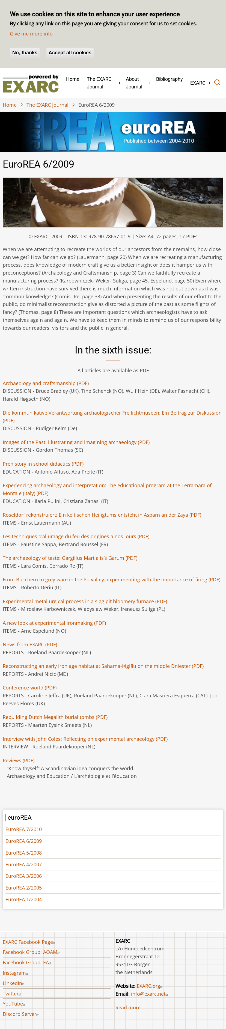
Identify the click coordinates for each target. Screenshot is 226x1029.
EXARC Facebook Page (30, 942)
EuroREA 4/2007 (23, 864)
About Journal (134, 83)
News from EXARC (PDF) (30, 644)
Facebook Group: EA (28, 962)
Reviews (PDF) (18, 760)
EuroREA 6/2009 (23, 841)
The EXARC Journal (99, 83)
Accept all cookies (70, 52)
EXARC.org (150, 986)
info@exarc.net (150, 994)
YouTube (15, 1003)
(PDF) (46, 383)
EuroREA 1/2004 (23, 899)
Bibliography (169, 79)
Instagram (16, 972)
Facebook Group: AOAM (32, 952)
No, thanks (24, 52)
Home (72, 79)
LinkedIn (14, 983)
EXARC (198, 83)
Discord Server (21, 1014)
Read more (128, 1007)
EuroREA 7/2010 (23, 829)
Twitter (12, 993)
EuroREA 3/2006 (23, 876)
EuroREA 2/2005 (23, 887)
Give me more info (31, 33)
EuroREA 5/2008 (23, 852)
